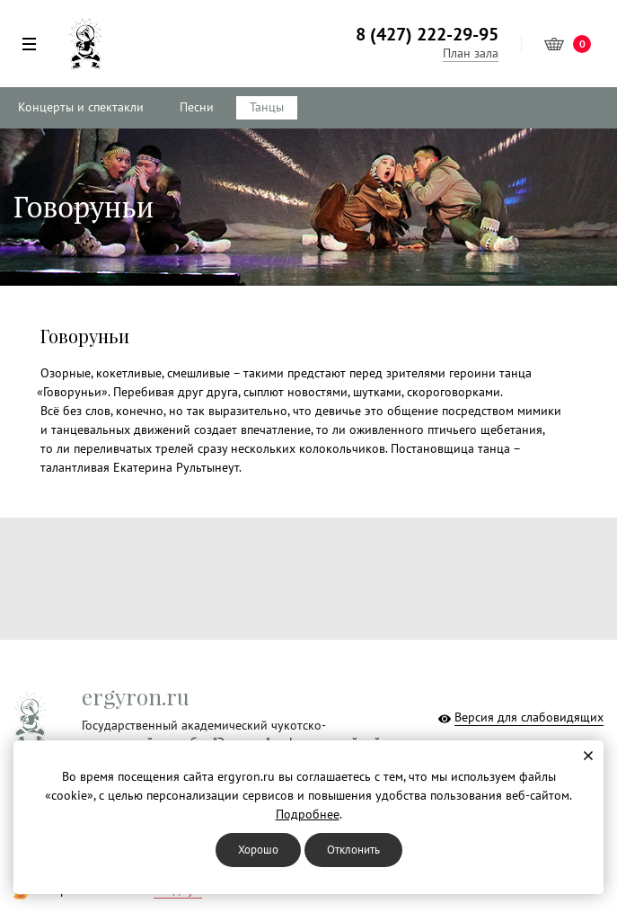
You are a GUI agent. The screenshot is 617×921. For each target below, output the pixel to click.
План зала (470, 54)
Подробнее (307, 814)
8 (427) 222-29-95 (427, 34)
